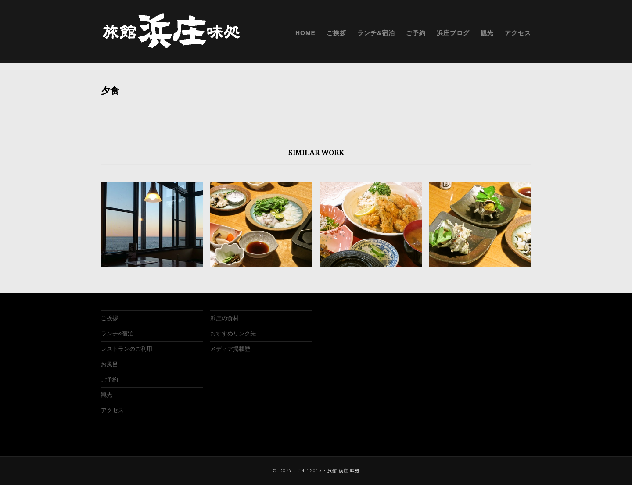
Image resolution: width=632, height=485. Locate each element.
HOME (305, 32)
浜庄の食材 (224, 318)
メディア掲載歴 (230, 349)
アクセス (518, 32)
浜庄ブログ (453, 32)
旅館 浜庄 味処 (343, 470)
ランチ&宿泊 (376, 32)
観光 (487, 32)
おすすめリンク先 (233, 333)
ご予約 (416, 32)
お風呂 (109, 364)
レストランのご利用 (126, 349)
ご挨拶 (336, 32)
